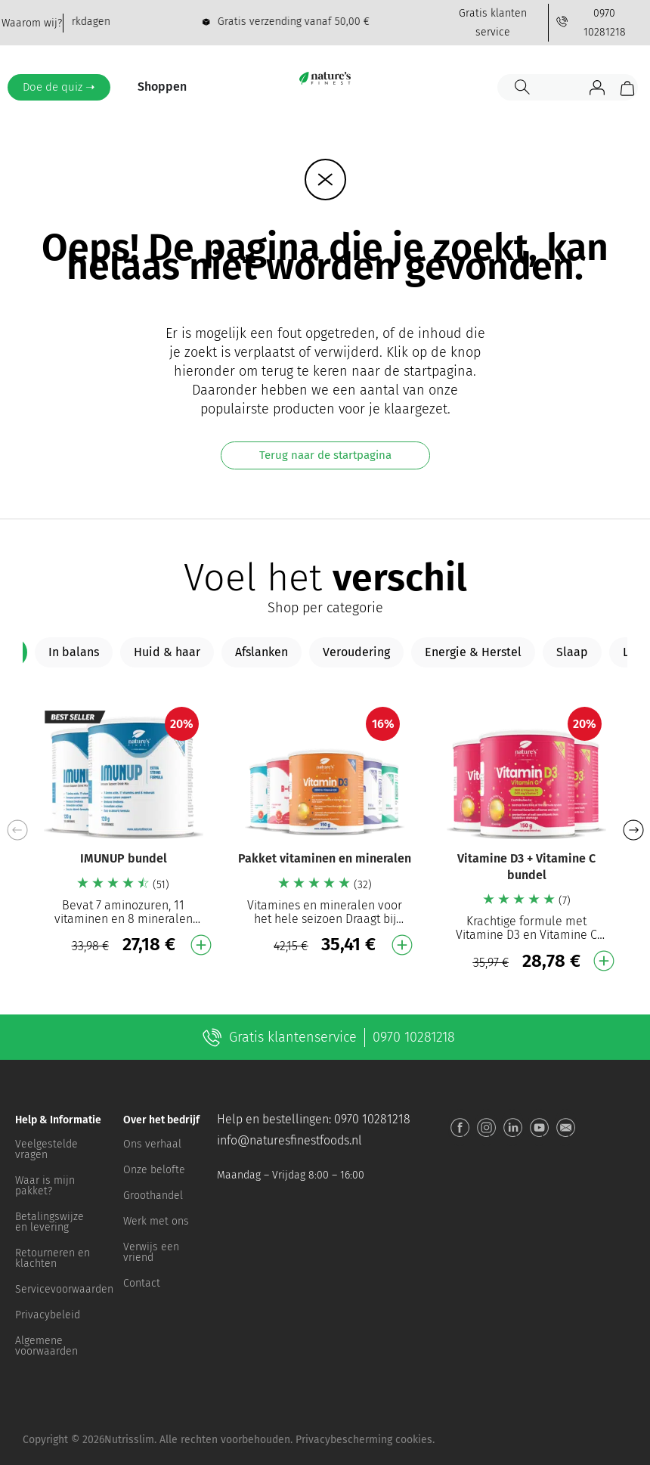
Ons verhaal (152, 1144)
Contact (141, 1283)
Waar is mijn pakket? (45, 1185)
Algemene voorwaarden (46, 1346)
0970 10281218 (372, 1119)
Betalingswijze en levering (49, 1222)
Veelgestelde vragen (46, 1149)
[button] (633, 830)
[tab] (74, 652)
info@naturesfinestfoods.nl (289, 1140)
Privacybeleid (47, 1315)
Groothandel (153, 1195)
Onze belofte (154, 1169)
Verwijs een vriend (151, 1252)
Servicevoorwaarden (61, 1289)
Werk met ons (156, 1221)
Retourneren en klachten (52, 1258)
